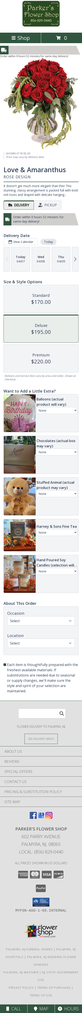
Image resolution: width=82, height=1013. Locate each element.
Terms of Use (41, 995)
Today (48, 242)
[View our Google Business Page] (41, 817)
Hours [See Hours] (68, 1009)
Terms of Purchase (54, 988)
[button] (41, 902)
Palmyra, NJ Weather (20, 972)
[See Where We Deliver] (41, 739)
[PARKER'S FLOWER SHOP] (41, 26)
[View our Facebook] (33, 817)
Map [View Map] (41, 1009)
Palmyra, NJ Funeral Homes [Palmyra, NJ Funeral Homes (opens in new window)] (29, 949)
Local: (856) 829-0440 (41, 852)
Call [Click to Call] (13, 1009)
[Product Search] (42, 713)
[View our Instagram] (48, 817)
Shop (20, 37)
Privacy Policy (21, 988)
